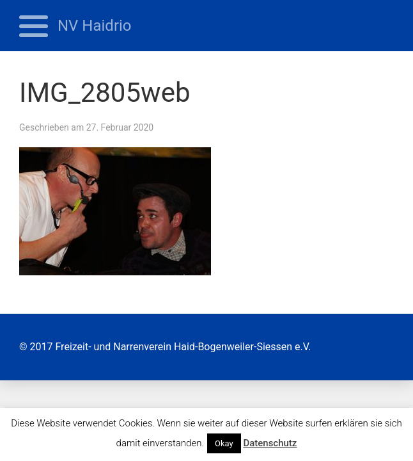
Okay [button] (224, 443)
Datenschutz (270, 443)
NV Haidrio (95, 26)
